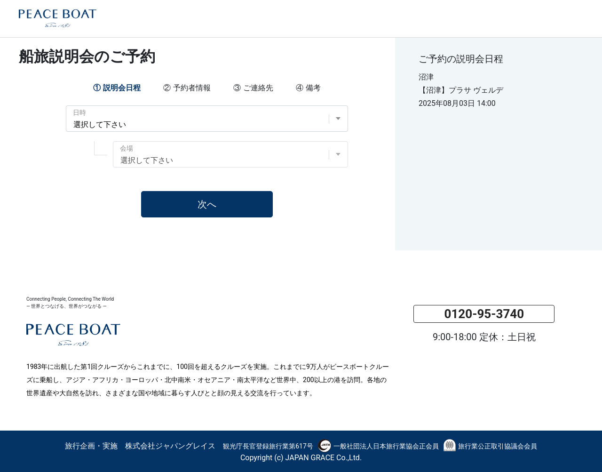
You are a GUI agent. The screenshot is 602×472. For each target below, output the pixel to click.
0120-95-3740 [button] (484, 314)
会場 (126, 148)
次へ (207, 204)
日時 (79, 112)
